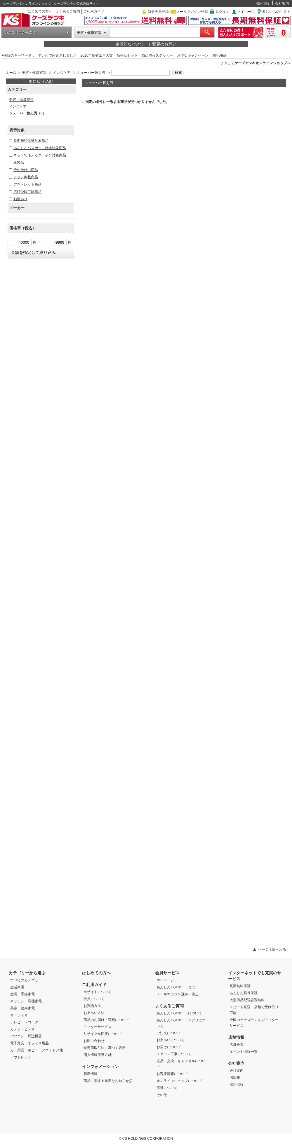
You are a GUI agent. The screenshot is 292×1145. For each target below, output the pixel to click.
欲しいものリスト (276, 12)
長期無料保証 (240, 986)
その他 (162, 1095)
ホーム (11, 73)
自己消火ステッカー (157, 55)
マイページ (246, 12)
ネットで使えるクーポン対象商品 (39, 155)
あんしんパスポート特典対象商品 (39, 148)
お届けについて (169, 1047)
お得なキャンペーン (192, 55)
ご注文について (169, 1033)
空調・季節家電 (22, 994)
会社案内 (282, 3)
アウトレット (20, 1057)
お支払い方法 (94, 1013)
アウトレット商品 (27, 184)
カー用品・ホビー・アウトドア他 (36, 1050)
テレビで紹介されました (57, 55)
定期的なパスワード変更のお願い (146, 44)
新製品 (18, 162)
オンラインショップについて (179, 1081)
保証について (167, 1088)
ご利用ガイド (93, 11)
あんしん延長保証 (244, 993)
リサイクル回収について (103, 1034)
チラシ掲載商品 (25, 177)
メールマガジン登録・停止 (178, 994)
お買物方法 (92, 1006)
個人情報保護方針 (98, 1055)
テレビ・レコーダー (26, 1022)
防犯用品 (220, 55)
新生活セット (127, 55)
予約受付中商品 (25, 170)
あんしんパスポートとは (176, 987)
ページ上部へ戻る (272, 949)
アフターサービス (98, 1027)
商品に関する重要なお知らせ (108, 1081)
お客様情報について (172, 1074)
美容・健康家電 (89, 33)
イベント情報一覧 (244, 1052)
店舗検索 (237, 1045)
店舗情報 (236, 1037)
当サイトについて (98, 992)
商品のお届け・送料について (106, 1020)
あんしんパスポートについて (179, 1013)
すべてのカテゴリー (26, 980)
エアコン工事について (174, 1054)
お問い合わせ (94, 1041)
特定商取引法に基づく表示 (105, 1048)
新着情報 (91, 1074)
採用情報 (262, 3)
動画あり (20, 199)
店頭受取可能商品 (27, 192)
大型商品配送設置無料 (247, 1000)
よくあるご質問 (67, 11)
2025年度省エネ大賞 (97, 55)
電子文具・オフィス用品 (29, 1043)
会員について (94, 999)
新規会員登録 (158, 12)
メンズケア (61, 73)
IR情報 (235, 1078)
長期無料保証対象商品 (30, 141)
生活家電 (17, 987)
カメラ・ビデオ (22, 1029)
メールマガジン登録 (192, 12)
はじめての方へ (40, 11)
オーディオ (19, 1015)
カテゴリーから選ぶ (20, 32)
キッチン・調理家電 (26, 1001)
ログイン (222, 12)
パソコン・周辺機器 (26, 1036)
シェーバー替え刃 (91, 73)
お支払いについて (171, 1040)
